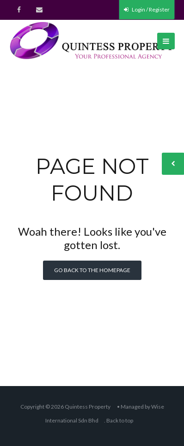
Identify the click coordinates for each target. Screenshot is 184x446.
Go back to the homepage (92, 270)
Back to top (119, 420)
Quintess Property (87, 406)
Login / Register (147, 9)
